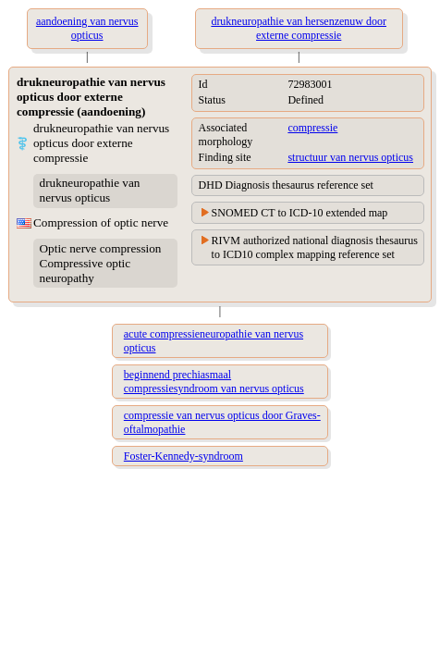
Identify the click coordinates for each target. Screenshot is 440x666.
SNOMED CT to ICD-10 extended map (300, 212)
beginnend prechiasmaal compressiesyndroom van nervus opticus (214, 381)
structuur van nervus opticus (350, 157)
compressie (312, 127)
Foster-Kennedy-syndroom (183, 456)
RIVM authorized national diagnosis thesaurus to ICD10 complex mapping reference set (315, 247)
